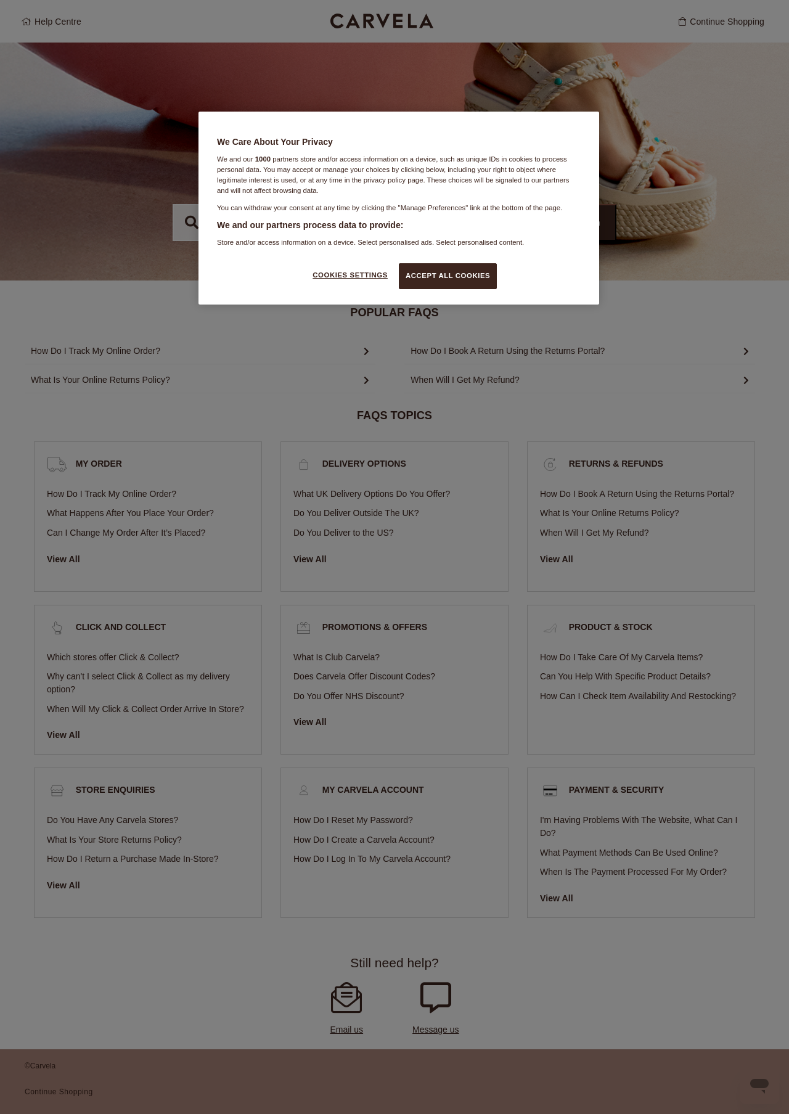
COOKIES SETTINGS (350, 275)
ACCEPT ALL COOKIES (448, 275)
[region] (398, 208)
